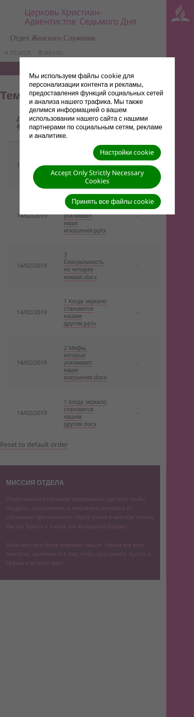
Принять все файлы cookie (113, 201)
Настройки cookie (127, 152)
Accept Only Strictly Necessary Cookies (97, 176)
